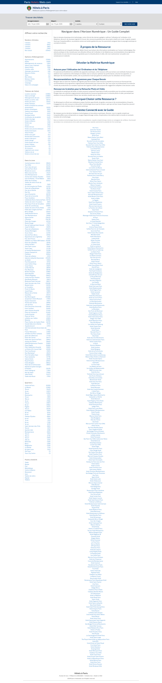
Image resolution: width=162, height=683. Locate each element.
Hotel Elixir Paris (95, 662)
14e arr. (27, 428)
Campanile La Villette (95, 397)
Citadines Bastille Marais (95, 591)
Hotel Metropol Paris (95, 651)
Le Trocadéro (29, 287)
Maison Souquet (96, 185)
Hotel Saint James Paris (95, 317)
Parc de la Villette (30, 190)
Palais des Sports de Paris (33, 339)
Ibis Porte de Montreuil (95, 311)
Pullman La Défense (95, 502)
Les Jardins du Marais (95, 168)
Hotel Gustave (95, 347)
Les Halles (28, 410)
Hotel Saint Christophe (95, 460)
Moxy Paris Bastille (95, 164)
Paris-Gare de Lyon (31, 167)
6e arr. (27, 422)
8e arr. (27, 405)
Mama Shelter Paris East (95, 160)
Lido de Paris (29, 304)
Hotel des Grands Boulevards (95, 305)
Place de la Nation (30, 256)
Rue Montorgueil (30, 297)
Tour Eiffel (28, 165)
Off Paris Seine (95, 151)
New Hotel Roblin (95, 605)
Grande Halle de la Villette (33, 324)
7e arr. (27, 420)
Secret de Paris (95, 231)
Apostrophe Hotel (95, 578)
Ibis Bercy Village (95, 393)
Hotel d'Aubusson (95, 481)
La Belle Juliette (95, 435)
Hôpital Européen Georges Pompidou (33, 367)
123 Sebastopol (95, 593)
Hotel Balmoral (95, 441)
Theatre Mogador (30, 275)
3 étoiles (27, 46)
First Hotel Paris (95, 645)
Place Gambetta (30, 357)
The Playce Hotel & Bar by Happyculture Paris (95, 639)
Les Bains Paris (95, 252)
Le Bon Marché (29, 268)
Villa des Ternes (95, 420)
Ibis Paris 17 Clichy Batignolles (95, 223)
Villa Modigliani (95, 418)
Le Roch (95, 343)
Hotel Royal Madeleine (95, 492)
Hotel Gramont (95, 563)
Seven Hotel (95, 225)
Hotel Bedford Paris (95, 307)
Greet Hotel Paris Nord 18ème (95, 614)
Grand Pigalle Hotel (95, 551)
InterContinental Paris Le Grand (95, 170)
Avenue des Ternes (31, 302)
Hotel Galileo (95, 464)
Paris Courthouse (30, 351)
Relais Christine (95, 240)
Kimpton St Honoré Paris (95, 212)
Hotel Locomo (95, 465)
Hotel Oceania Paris (95, 191)
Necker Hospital (30, 271)
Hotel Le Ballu (95, 198)
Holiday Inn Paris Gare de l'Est (95, 462)
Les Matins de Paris (95, 366)
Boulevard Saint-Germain (32, 281)
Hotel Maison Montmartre (95, 248)
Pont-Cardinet (29, 308)
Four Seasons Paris (95, 171)
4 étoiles (27, 44)
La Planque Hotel (95, 553)
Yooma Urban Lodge (95, 353)
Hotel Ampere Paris (95, 609)
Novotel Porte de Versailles (95, 141)
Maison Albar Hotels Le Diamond (95, 357)
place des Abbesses (31, 335)
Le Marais (28, 387)
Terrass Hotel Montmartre (95, 530)
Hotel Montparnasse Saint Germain (95, 504)
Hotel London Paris (95, 341)
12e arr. (27, 434)
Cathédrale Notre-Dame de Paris (35, 200)
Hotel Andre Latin (95, 479)
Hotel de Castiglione (95, 269)
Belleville (28, 441)
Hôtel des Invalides (31, 180)
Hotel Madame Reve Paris (95, 628)
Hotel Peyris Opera (95, 263)
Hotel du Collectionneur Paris (95, 340)
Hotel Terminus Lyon (95, 467)
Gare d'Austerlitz (30, 194)
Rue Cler (27, 192)
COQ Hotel (95, 362)
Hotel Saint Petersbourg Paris (95, 607)
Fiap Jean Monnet (95, 322)
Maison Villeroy (95, 525)
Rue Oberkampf (30, 353)
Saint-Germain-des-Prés (32, 283)
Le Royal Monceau (95, 276)
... (47, 24)
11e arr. (27, 397)
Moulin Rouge (29, 223)
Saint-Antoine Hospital (32, 310)
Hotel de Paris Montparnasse (95, 360)
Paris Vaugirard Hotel (95, 429)
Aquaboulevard (30, 326)
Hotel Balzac (95, 616)
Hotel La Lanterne (95, 246)
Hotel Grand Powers (95, 204)
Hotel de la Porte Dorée (95, 351)
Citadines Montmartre (95, 402)
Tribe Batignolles (95, 486)
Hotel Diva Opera (95, 549)
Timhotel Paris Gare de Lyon (95, 374)
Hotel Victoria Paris (95, 299)
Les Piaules (95, 282)
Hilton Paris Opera (95, 181)
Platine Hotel (95, 414)
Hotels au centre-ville (31, 100)
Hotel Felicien (95, 261)
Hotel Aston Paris (95, 618)
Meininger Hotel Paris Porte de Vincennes (95, 215)
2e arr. (27, 391)
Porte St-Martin (30, 289)
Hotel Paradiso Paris (95, 632)
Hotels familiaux (30, 103)
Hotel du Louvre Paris (95, 297)
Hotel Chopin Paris (95, 326)
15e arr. (27, 389)
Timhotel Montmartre (95, 303)
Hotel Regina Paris (95, 290)
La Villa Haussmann (95, 301)
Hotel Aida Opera (95, 236)
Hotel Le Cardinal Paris (95, 528)
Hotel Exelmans (95, 586)
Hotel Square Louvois (95, 498)
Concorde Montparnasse (95, 561)
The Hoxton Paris (95, 131)
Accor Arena (28, 233)
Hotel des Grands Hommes (95, 389)
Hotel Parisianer (95, 437)
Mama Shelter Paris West (95, 137)
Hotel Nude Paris (95, 597)
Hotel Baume (95, 611)
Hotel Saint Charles (95, 582)
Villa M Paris (95, 267)
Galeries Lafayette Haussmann (34, 258)
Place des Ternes (30, 337)
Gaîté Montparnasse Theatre (34, 343)
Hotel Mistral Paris (95, 660)
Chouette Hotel (95, 536)
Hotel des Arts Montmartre (95, 338)
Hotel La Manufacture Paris (95, 658)
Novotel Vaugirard (95, 280)
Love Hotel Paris (96, 149)
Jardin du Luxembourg (31, 206)
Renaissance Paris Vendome (95, 490)
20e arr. (27, 440)
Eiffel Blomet (95, 485)
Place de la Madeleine (32, 229)
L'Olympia (28, 219)
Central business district (32, 163)
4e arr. (27, 418)
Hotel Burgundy (95, 278)
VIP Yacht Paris (95, 546)
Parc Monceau (29, 270)
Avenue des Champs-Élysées (34, 177)
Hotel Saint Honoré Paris (95, 500)
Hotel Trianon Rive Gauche (95, 233)
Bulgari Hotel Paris (95, 254)
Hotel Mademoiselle (95, 288)
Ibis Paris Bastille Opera (95, 427)
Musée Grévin (29, 285)
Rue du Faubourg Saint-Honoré (34, 225)
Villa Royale (95, 633)
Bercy (26, 443)
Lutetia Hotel (95, 238)
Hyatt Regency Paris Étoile (95, 401)
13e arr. (27, 438)
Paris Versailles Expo (31, 355)
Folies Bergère (29, 363)
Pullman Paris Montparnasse (95, 147)
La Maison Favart (95, 576)
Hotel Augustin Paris (95, 601)
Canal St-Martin (29, 227)
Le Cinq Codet (95, 364)
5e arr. (27, 414)
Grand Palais (29, 291)
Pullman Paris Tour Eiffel (95, 143)
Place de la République (32, 188)
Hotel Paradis (95, 412)
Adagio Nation (95, 538)
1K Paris (95, 217)
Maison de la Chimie (31, 293)
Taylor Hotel (95, 599)
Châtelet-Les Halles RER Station (35, 240)
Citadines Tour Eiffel (95, 653)
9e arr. (27, 412)
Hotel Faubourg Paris (95, 523)
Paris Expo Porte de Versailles (34, 204)
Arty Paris (95, 584)
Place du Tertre (29, 316)
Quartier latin (29, 430)
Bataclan (27, 320)
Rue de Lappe (29, 372)
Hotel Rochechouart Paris (95, 567)
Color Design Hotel (95, 450)
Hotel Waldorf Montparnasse (95, 410)
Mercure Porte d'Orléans (95, 557)
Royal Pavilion (29, 361)
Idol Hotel (95, 422)
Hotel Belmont (95, 399)
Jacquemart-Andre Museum (33, 299)
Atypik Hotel (95, 507)
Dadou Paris (95, 219)
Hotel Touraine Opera (95, 359)
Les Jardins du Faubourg (95, 324)
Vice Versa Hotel (96, 494)
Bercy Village (29, 211)
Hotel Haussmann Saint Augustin (95, 620)
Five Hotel (95, 568)
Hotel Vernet (95, 425)
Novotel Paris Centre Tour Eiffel (95, 145)
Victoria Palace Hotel (95, 227)
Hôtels (27, 61)
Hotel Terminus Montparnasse (95, 471)
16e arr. (27, 393)
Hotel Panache (95, 506)
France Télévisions (30, 332)
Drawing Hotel (95, 649)
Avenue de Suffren (31, 341)
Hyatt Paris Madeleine (95, 202)
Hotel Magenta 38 (95, 534)
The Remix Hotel (95, 189)
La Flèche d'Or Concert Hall (33, 349)
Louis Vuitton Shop (30, 264)
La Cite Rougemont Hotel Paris (95, 635)
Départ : (54, 21)
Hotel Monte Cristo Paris (95, 196)
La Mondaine (95, 309)
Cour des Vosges (95, 521)
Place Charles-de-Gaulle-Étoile (34, 322)
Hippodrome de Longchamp (33, 237)
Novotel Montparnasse (95, 194)
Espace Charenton (30, 301)
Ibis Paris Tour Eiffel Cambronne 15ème (95, 439)
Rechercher (130, 24)
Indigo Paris (95, 406)
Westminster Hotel (95, 380)
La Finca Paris (95, 542)
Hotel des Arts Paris (95, 381)
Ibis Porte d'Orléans (95, 376)
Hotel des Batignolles (95, 273)
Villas (26, 75)
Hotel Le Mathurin (95, 595)
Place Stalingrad (30, 370)
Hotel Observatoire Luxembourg (95, 355)
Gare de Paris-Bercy (31, 235)
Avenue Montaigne (31, 231)
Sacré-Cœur (28, 248)
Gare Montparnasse (31, 175)
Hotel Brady (95, 527)
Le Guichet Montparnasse (33, 250)
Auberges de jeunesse (32, 71)
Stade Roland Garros (31, 213)
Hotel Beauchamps (95, 443)
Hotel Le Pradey (95, 630)
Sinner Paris (95, 158)
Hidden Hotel (95, 294)
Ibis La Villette (95, 544)
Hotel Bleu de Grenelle (95, 378)
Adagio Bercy (95, 588)
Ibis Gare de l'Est (95, 257)
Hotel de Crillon (95, 154)
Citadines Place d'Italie (95, 589)
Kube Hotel (95, 210)
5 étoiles (27, 43)
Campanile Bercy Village (95, 519)
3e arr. (27, 401)
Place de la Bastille (31, 242)
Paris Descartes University (33, 306)
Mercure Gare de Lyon (95, 206)
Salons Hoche (29, 359)
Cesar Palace (29, 266)
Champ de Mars (29, 244)
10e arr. (27, 409)
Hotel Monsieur (95, 387)
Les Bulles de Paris (95, 255)
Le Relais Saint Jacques (95, 612)
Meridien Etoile (95, 234)
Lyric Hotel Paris (95, 555)
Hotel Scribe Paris (95, 496)
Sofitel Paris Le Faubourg (95, 250)
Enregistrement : (34, 21)
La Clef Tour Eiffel (95, 444)
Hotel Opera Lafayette (95, 603)
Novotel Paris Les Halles (95, 156)
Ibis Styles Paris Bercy (95, 452)
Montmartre (28, 395)
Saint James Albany (95, 469)
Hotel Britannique (95, 517)
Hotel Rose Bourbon (95, 296)
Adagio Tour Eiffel (95, 318)
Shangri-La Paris (95, 133)
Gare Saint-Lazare (30, 246)
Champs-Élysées (30, 416)
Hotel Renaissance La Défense (95, 513)
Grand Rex (28, 295)
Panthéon (28, 254)
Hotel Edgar (95, 446)
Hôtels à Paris (41, 7)
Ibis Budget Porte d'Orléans (95, 431)
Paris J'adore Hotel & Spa (95, 192)
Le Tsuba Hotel (95, 244)
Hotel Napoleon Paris (95, 320)
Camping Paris (95, 139)
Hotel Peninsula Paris (95, 404)
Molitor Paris (95, 152)
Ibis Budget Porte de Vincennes (95, 473)
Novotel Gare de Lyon (95, 173)
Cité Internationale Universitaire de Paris (36, 329)
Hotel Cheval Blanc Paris (95, 265)
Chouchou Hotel (95, 166)
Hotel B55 (95, 641)
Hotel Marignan (95, 349)
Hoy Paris (95, 475)
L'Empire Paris (95, 242)
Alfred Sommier (95, 540)
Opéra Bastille (29, 273)
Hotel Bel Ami (95, 383)
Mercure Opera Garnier (95, 483)
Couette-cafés (29, 69)
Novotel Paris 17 (96, 332)
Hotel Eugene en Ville (95, 313)
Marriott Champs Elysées (95, 456)
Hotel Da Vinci (95, 372)
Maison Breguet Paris (95, 532)
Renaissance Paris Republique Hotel (95, 580)
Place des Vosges (30, 221)
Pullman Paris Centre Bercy (95, 175)
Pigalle (27, 407)
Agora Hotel (95, 477)
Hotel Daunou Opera (95, 622)
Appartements (29, 59)
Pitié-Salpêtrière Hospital (33, 347)
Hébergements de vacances (33, 63)
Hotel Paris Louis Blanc (95, 408)
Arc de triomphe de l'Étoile (33, 186)
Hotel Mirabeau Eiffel (95, 666)
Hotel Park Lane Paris (95, 286)
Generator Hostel (95, 130)
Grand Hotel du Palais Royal (95, 643)
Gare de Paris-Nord (31, 169)
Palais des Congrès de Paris (33, 209)
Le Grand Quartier (95, 221)
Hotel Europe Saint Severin (95, 656)
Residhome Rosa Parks (95, 565)
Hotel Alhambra (95, 647)
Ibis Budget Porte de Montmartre (95, 624)
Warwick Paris (95, 179)
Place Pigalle (29, 345)
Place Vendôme (30, 198)
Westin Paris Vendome (95, 183)
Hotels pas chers (30, 101)
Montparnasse (29, 432)
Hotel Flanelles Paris (95, 454)
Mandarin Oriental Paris (95, 162)
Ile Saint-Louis (29, 449)
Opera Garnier (29, 217)
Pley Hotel (95, 177)
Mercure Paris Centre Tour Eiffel (95, 423)
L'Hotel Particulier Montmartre (95, 433)
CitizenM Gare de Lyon (95, 275)
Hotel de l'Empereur (95, 559)
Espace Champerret (31, 252)
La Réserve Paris (95, 385)
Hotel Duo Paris (95, 548)
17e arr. (27, 403)
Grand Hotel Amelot (95, 187)
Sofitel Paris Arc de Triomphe (95, 229)
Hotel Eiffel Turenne (95, 626)
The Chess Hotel (95, 334)
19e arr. (27, 436)
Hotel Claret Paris (95, 654)
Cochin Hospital (29, 314)
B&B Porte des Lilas (95, 370)
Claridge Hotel (95, 488)
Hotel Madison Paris (95, 509)
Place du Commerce (31, 312)
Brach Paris (95, 135)
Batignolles (28, 445)
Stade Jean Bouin (30, 376)
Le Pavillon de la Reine (95, 208)
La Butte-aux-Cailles (31, 318)
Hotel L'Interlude (96, 570)
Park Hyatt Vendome (95, 271)
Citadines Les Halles (95, 574)
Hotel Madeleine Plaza (95, 315)
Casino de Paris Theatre (32, 277)
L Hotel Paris (95, 391)
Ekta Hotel (95, 336)
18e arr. (27, 399)
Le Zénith (28, 260)
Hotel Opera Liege (95, 637)
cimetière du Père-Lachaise (33, 333)
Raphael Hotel (95, 572)
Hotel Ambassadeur (95, 458)
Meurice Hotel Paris (95, 416)
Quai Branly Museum (31, 279)
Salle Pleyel (28, 374)
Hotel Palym (95, 330)
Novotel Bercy (95, 259)
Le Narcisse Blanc (95, 284)
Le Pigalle (95, 200)
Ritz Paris (95, 128)
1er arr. (27, 424)
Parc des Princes (30, 239)
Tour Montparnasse (31, 215)
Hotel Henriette (95, 328)
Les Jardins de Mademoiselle (95, 368)
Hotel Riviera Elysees (95, 664)
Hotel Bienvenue (95, 511)
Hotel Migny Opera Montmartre (95, 395)
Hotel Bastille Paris (95, 515)
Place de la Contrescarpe (32, 364)
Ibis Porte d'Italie (95, 213)
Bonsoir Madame (95, 345)
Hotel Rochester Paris (95, 448)
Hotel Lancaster (95, 292)
